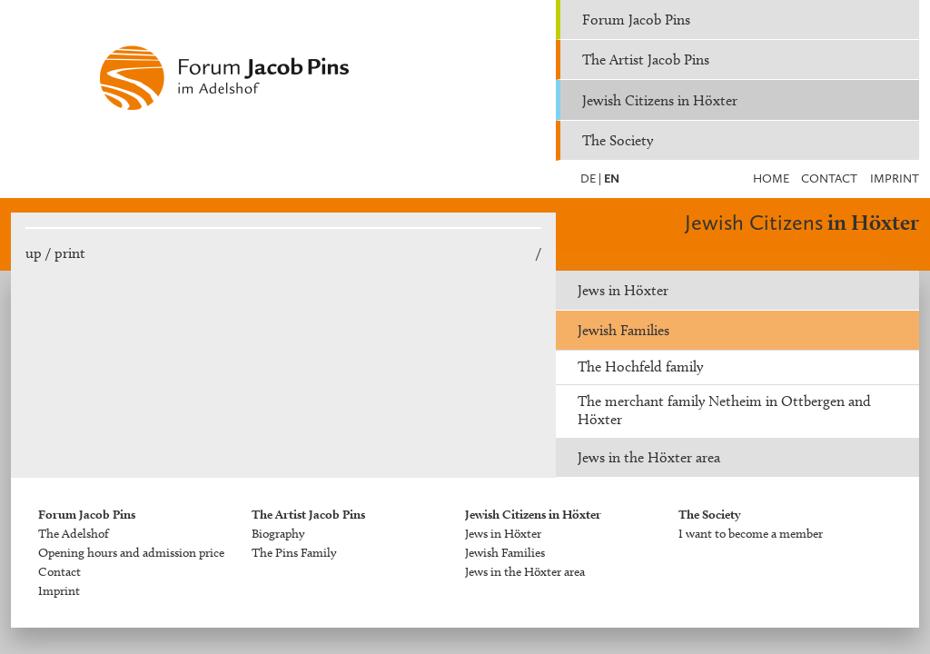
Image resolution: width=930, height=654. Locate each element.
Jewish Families (623, 330)
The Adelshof (73, 533)
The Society (617, 140)
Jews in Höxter (623, 290)
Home (771, 178)
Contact (829, 178)
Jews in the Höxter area (649, 457)
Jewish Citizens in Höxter (659, 100)
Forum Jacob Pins (636, 19)
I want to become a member (750, 533)
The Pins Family (294, 552)
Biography (278, 533)
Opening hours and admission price (131, 552)
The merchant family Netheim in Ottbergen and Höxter (724, 410)
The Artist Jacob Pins (645, 59)
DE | (590, 178)
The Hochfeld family (640, 366)
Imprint (894, 178)
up (33, 253)
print (69, 253)
